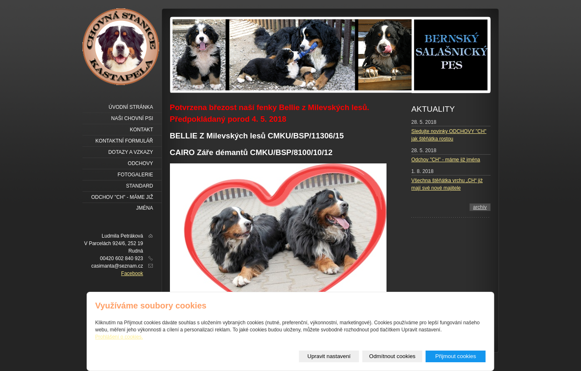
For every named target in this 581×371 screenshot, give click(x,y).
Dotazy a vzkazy (130, 152)
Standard (139, 186)
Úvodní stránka (131, 107)
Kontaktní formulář (124, 141)
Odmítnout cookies (392, 356)
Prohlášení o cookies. (119, 337)
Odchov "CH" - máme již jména (445, 160)
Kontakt (141, 130)
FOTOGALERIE (135, 175)
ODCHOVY (140, 163)
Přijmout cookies (455, 356)
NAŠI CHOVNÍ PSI (132, 118)
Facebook (132, 273)
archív (480, 207)
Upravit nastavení (329, 356)
